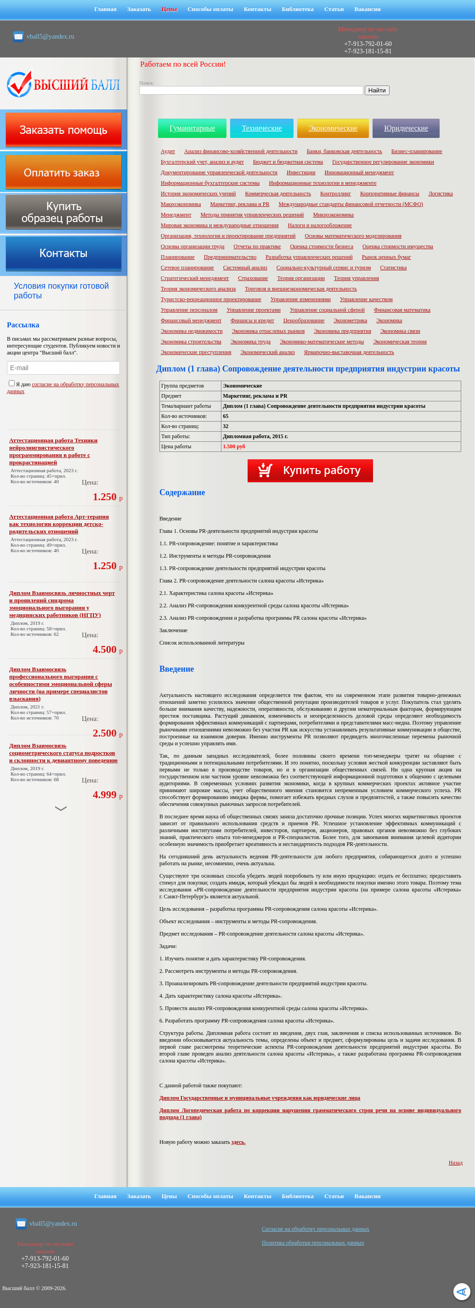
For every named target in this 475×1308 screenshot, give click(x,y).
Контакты (257, 9)
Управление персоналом (189, 310)
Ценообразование (304, 320)
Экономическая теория (399, 341)
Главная (105, 9)
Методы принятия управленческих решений (252, 214)
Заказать (139, 9)
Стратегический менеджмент (195, 278)
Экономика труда (251, 341)
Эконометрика (350, 320)
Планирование (178, 257)
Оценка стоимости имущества (397, 246)
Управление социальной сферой (327, 310)
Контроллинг (335, 193)
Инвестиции (301, 172)
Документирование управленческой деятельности (219, 172)
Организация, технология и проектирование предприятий (228, 236)
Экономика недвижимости (192, 331)
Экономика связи (400, 331)
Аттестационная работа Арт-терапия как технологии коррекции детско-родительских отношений (59, 524)
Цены (169, 9)
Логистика (441, 193)
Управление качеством (366, 299)
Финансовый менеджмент (191, 320)
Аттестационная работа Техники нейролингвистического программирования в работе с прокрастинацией (53, 451)
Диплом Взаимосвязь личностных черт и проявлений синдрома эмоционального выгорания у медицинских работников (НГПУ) (62, 603)
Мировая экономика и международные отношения (220, 225)
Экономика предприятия (342, 331)
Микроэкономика (333, 214)
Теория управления (356, 278)
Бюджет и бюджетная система (288, 162)
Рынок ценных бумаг (386, 257)
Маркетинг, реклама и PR (240, 204)
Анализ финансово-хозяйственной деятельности (241, 151)
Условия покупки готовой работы (61, 290)
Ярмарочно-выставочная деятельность (349, 352)
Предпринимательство (230, 257)
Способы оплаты (210, 9)
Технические (262, 128)
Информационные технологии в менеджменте (323, 183)
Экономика (389, 320)
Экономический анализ (267, 352)
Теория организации (301, 278)
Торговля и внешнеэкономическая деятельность (301, 289)
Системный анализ (245, 267)
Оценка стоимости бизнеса (321, 246)
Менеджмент (176, 214)
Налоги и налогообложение (320, 225)
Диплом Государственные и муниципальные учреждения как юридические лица (259, 1098)
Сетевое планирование (187, 267)
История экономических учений (198, 193)
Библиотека (298, 9)
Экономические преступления (196, 352)
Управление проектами (253, 310)
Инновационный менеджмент (359, 172)
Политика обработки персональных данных (313, 1242)
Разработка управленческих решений (309, 257)
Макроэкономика (181, 204)
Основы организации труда (192, 246)
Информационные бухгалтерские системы (210, 183)
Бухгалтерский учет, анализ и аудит (202, 162)
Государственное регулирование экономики (383, 162)
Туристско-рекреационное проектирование (211, 299)
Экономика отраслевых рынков (268, 331)
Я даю (20, 384)
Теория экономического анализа (198, 289)
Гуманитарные (192, 128)
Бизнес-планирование (416, 151)
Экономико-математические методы (322, 341)
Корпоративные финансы (389, 193)
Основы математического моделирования (353, 236)
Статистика (393, 267)
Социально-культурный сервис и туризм (324, 267)
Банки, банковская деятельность (344, 151)
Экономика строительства (191, 341)
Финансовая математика (402, 310)
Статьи (334, 9)
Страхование (253, 278)
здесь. (239, 1142)
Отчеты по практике (257, 246)
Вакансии (368, 9)
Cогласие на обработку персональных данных (315, 1229)
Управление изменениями (301, 299)
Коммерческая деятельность (278, 193)
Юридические (406, 128)
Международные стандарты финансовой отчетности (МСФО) (350, 204)
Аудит (168, 151)
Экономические (333, 128)
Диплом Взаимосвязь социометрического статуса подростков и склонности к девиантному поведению (63, 753)
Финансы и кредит (252, 320)
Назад (456, 1162)
